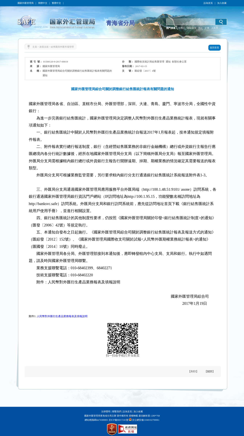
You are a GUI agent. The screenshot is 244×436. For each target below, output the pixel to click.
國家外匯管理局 (26, 3)
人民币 (214, 28)
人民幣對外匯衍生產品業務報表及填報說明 (62, 316)
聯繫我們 (116, 411)
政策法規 (44, 46)
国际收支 (191, 28)
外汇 (200, 28)
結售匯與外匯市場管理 (62, 46)
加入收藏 (221, 3)
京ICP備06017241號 (118, 420)
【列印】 (193, 371)
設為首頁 (208, 3)
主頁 (34, 46)
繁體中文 (56, 3)
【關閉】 (209, 371)
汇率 (207, 28)
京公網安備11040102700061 (146, 420)
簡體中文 (42, 3)
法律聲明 (105, 411)
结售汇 (181, 28)
